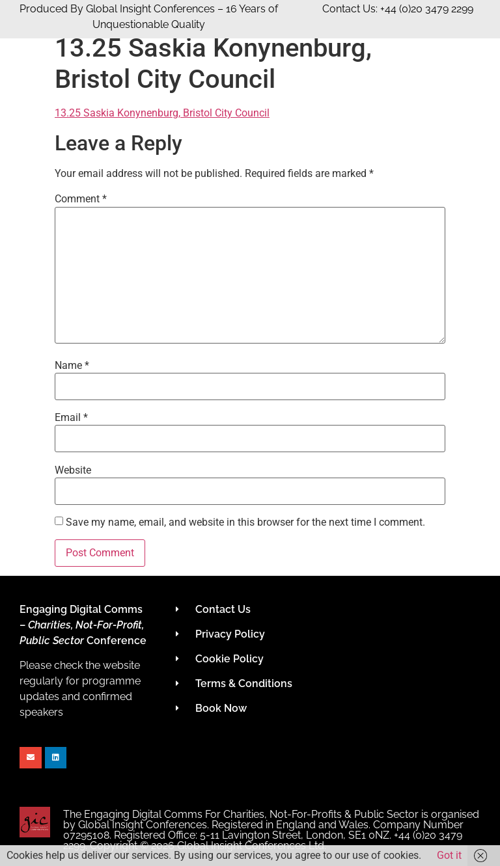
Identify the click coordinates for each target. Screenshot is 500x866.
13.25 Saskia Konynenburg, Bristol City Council (162, 113)
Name (72, 365)
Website (73, 470)
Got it (449, 855)
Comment (81, 199)
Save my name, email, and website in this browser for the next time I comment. (245, 522)
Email (71, 418)
